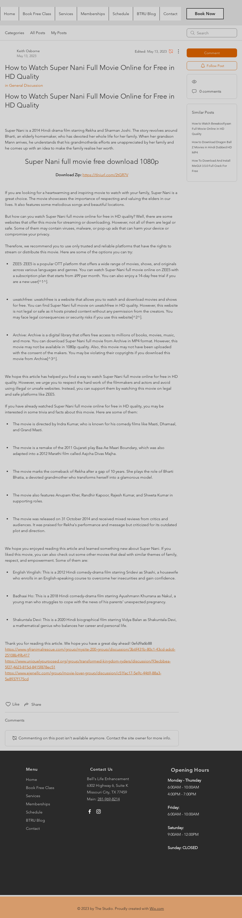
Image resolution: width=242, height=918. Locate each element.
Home (31, 779)
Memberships (38, 804)
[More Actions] (176, 51)
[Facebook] (90, 811)
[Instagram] (98, 811)
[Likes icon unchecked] (8, 704)
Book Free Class (40, 787)
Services (33, 795)
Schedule (34, 812)
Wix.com (157, 908)
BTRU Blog (35, 820)
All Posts (37, 32)
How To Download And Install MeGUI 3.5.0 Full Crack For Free (211, 166)
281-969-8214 (109, 799)
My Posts (59, 32)
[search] (212, 32)
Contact (33, 828)
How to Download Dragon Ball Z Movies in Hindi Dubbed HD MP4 (212, 147)
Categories (14, 32)
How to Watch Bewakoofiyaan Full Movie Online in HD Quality (211, 129)
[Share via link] (32, 704)
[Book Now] (205, 13)
